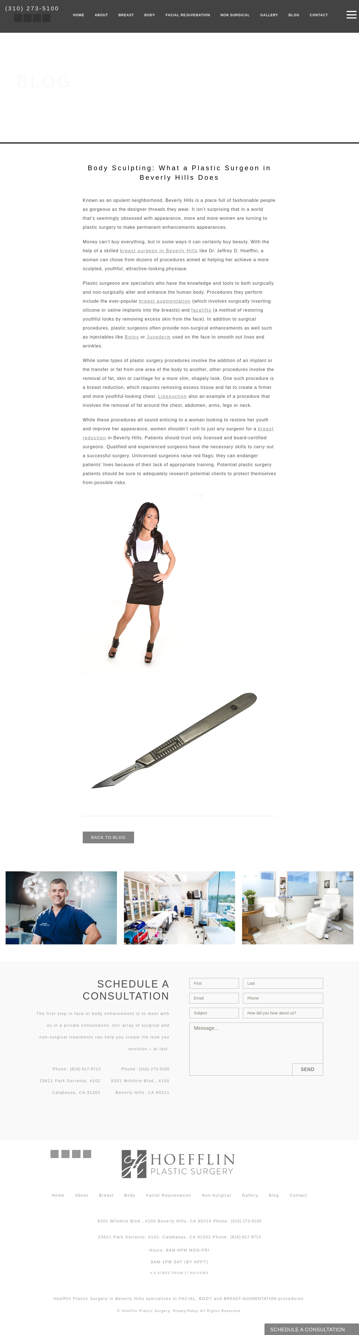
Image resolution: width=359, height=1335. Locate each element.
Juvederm (159, 337)
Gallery (269, 15)
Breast (126, 15)
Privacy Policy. (186, 1313)
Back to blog (109, 837)
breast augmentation (165, 301)
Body (149, 15)
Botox (132, 337)
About (101, 15)
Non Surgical (235, 15)
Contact (319, 15)
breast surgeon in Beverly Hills (159, 250)
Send (307, 1069)
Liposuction (172, 396)
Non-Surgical (216, 1197)
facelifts (201, 310)
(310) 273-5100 (32, 8)
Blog (294, 15)
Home (78, 15)
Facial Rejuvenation (188, 15)
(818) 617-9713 (85, 1069)
